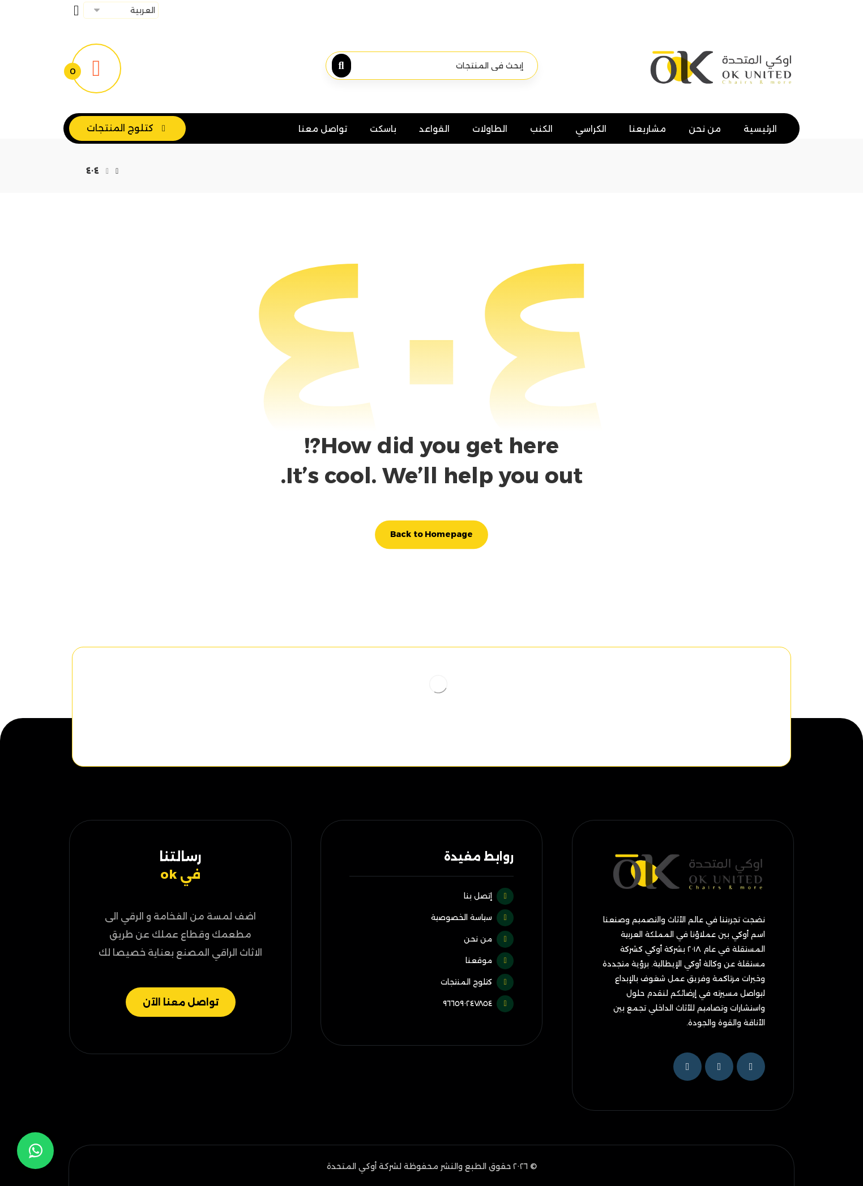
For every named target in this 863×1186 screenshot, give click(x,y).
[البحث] (344, 66)
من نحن (489, 938)
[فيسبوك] (751, 1066)
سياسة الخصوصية (472, 917)
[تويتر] (719, 1066)
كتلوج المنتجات (477, 981)
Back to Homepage (431, 534)
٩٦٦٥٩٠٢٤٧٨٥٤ (478, 1003)
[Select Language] (121, 10)
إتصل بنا (489, 895)
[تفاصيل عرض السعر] (96, 67)
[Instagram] (687, 1066)
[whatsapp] (35, 1150)
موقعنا (489, 960)
